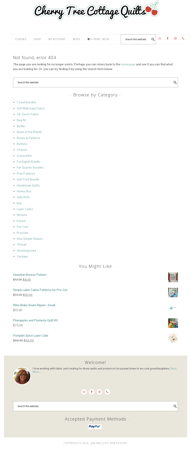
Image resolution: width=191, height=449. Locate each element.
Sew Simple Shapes (30, 238)
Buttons (22, 144)
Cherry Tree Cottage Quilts (95, 17)
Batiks (21, 126)
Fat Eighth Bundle (29, 161)
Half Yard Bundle (28, 179)
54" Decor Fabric (28, 114)
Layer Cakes (25, 209)
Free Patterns (26, 173)
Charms (22, 150)
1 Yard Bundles (26, 102)
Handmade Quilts (28, 185)
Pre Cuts (22, 227)
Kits (19, 203)
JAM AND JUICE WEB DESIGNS (109, 443)
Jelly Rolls (23, 197)
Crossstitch (24, 156)
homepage (128, 64)
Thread (22, 244)
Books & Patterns (28, 138)
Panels (21, 221)
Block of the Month (29, 132)
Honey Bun (24, 191)
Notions (22, 215)
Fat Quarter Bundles (30, 167)
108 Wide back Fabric (31, 108)
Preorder (23, 233)
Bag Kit (22, 120)
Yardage (22, 256)
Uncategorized (26, 250)
